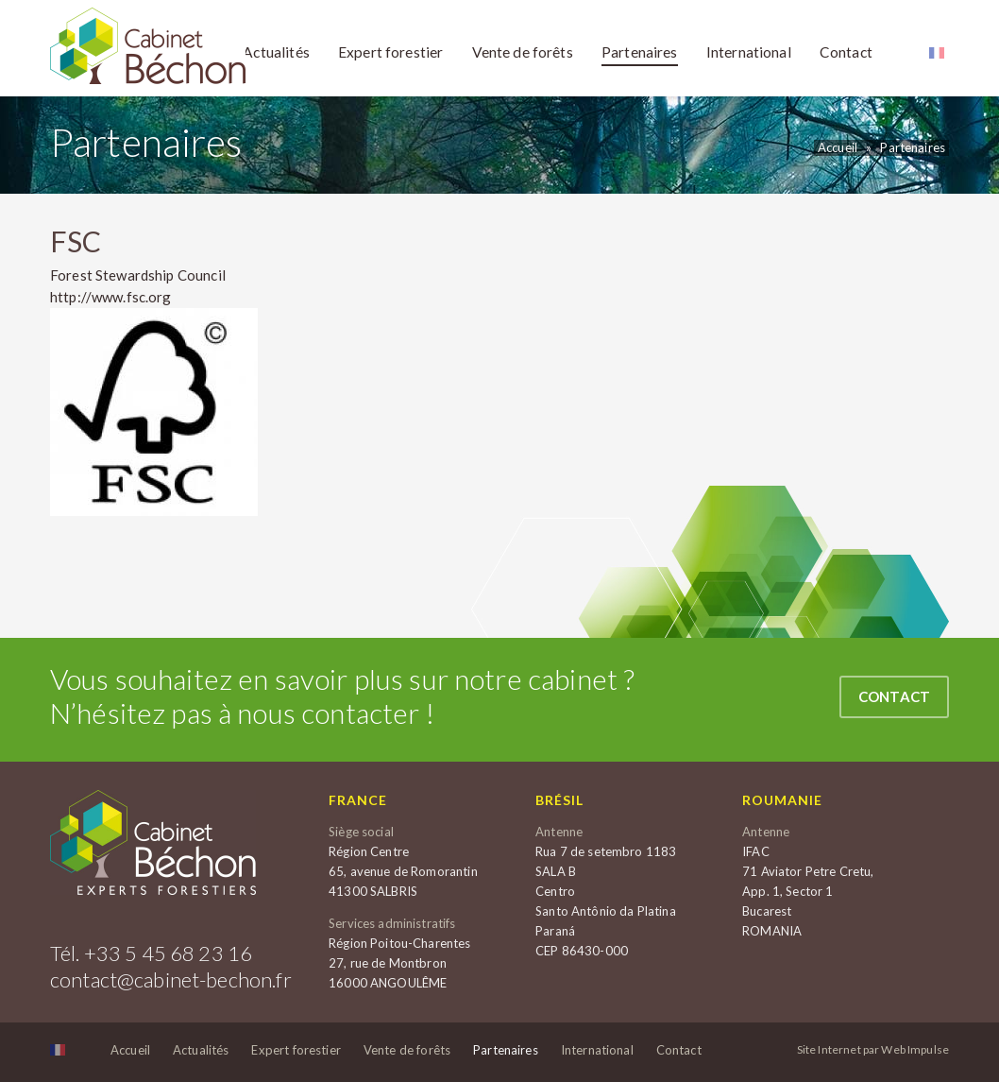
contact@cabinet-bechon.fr (171, 979)
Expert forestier (295, 1050)
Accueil (837, 147)
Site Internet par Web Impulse (873, 1050)
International (597, 1050)
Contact (894, 696)
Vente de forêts (407, 1050)
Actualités (201, 1050)
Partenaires (912, 147)
